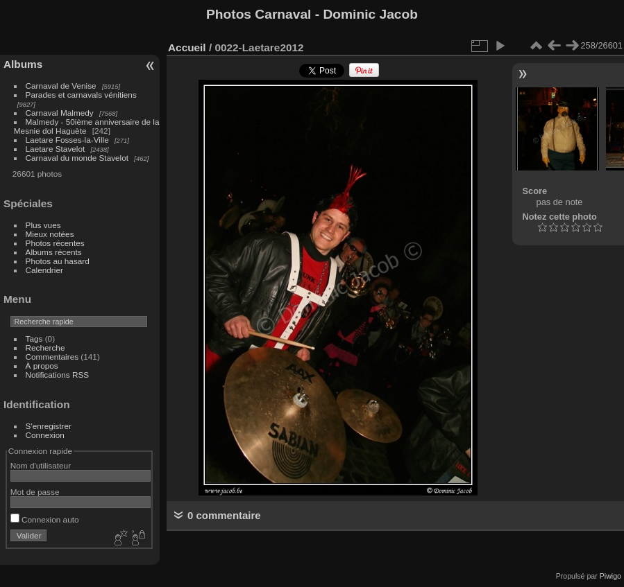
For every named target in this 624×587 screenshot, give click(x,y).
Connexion (45, 434)
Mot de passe (35, 491)
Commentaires (52, 356)
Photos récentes (55, 242)
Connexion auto (44, 519)
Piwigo (610, 576)
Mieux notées (50, 233)
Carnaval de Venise (61, 85)
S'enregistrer (48, 425)
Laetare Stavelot (55, 148)
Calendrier (44, 269)
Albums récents (54, 251)
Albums (22, 64)
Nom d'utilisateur (40, 465)
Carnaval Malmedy (60, 112)
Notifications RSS (58, 374)
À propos (42, 365)
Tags (34, 338)
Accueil (187, 47)
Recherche (45, 347)
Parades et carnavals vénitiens (81, 94)
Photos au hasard (58, 260)
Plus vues (43, 224)
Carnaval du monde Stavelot (77, 157)
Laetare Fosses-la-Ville (67, 139)
